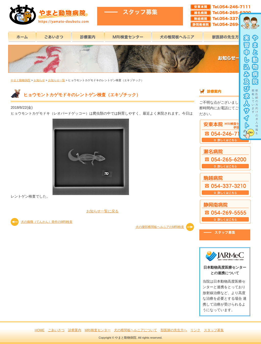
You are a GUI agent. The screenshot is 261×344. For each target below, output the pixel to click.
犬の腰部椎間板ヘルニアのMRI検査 (160, 227)
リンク (195, 330)
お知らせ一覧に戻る (102, 211)
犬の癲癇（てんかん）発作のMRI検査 (46, 222)
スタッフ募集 (214, 330)
